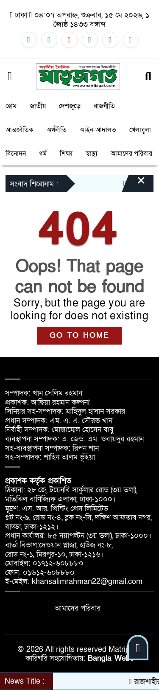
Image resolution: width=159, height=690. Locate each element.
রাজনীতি (104, 106)
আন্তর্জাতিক (19, 130)
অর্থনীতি (57, 130)
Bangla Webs (111, 658)
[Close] (133, 184)
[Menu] (9, 76)
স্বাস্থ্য (92, 153)
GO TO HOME (79, 335)
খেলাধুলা (140, 130)
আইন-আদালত (98, 130)
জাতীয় (38, 106)
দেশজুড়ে (70, 106)
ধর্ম (43, 153)
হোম (11, 106)
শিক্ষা (66, 153)
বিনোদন (16, 153)
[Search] (148, 76)
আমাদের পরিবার (131, 153)
